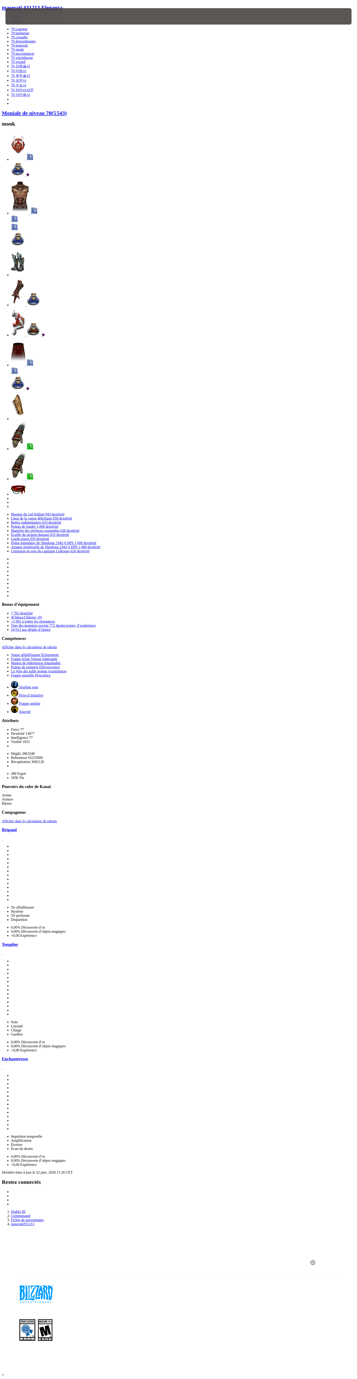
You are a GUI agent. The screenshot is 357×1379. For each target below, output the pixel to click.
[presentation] (22, 16)
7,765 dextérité (22, 613)
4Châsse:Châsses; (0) (26, 617)
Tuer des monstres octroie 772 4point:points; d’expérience (53, 625)
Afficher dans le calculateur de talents (29, 647)
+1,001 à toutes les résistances (33, 621)
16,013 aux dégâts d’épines (31, 629)
